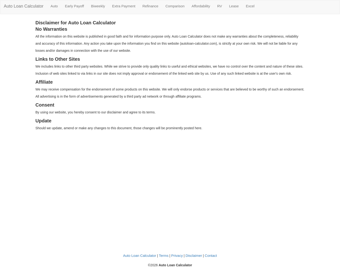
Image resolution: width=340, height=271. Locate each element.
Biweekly (98, 6)
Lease (234, 6)
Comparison (175, 6)
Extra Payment (123, 6)
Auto (54, 6)
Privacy (177, 256)
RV (219, 6)
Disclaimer (194, 256)
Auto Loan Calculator (23, 6)
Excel (250, 6)
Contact (211, 256)
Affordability (201, 6)
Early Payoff (74, 6)
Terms (164, 256)
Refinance (150, 6)
